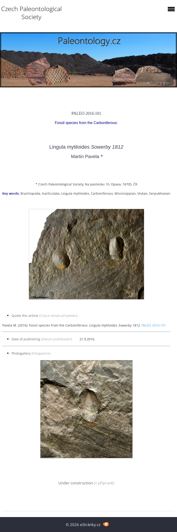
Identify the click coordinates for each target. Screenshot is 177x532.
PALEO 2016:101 (154, 325)
